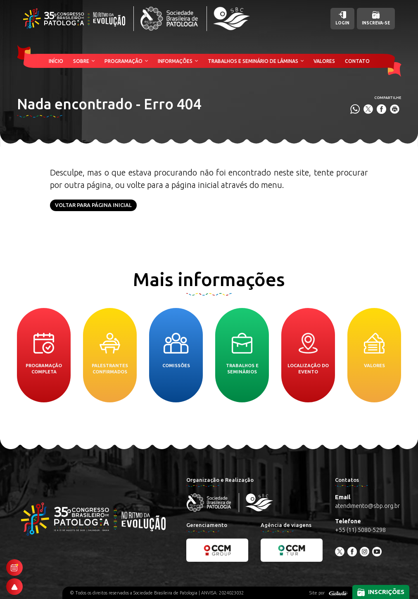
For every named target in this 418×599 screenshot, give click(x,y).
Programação (123, 61)
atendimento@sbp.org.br (367, 506)
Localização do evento (308, 353)
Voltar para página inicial (93, 205)
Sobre (81, 61)
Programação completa (44, 353)
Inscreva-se (376, 18)
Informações (175, 61)
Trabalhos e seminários (242, 353)
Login (342, 18)
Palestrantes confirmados (110, 353)
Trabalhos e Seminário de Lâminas (253, 61)
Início (56, 61)
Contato (357, 61)
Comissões (176, 350)
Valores (324, 61)
